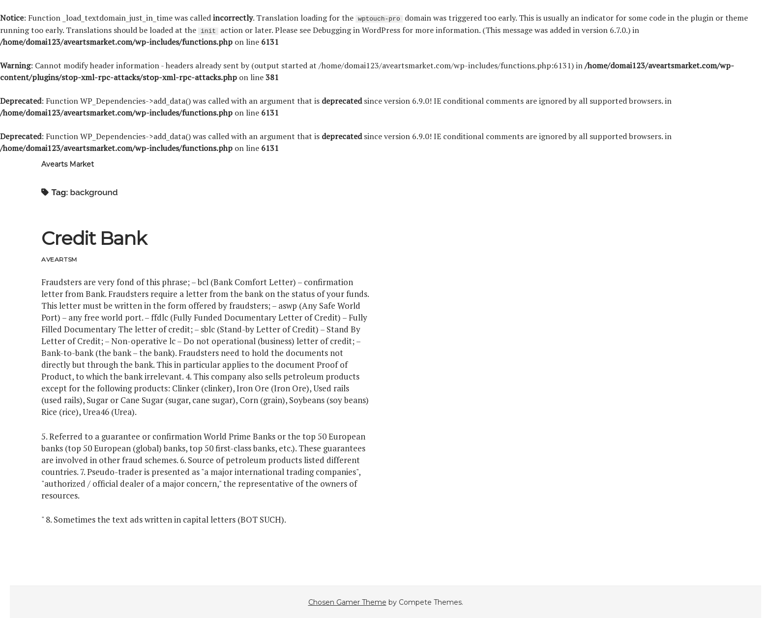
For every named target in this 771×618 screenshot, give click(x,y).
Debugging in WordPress (356, 29)
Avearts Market (67, 163)
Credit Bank (93, 237)
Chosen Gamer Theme (347, 601)
